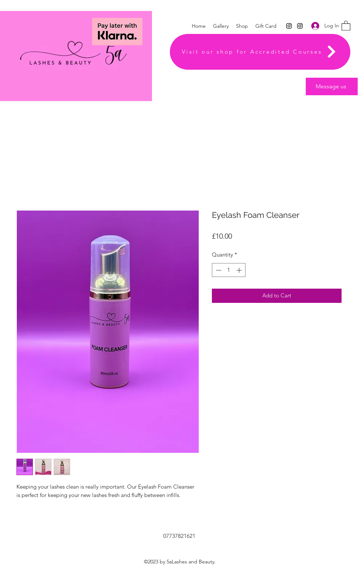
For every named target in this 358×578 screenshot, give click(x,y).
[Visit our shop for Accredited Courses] (260, 52)
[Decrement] (218, 270)
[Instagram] (289, 26)
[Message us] (332, 86)
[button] (346, 25)
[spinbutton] (229, 270)
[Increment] (240, 270)
